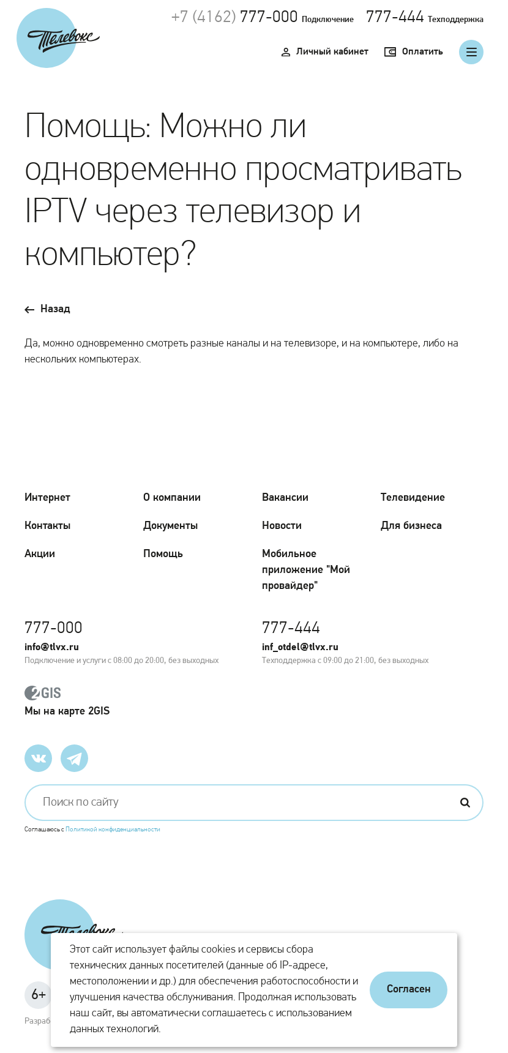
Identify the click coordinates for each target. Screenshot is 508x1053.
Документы (170, 526)
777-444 (395, 17)
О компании (172, 498)
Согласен (409, 989)
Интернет (47, 498)
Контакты (47, 526)
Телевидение (413, 498)
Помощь (163, 554)
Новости (282, 526)
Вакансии (285, 498)
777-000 (269, 17)
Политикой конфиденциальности (112, 829)
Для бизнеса (411, 526)
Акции (39, 554)
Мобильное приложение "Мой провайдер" (306, 570)
